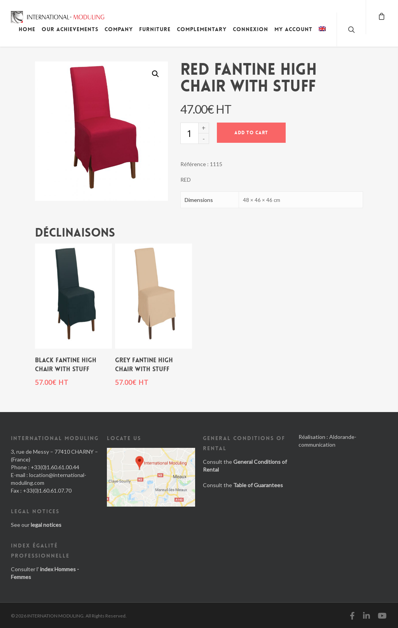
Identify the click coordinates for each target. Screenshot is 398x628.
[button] (155, 74)
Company (119, 29)
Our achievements (70, 29)
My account (293, 29)
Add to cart (251, 133)
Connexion (250, 29)
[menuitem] (322, 35)
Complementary (202, 29)
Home (27, 29)
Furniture (155, 29)
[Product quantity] (189, 133)
